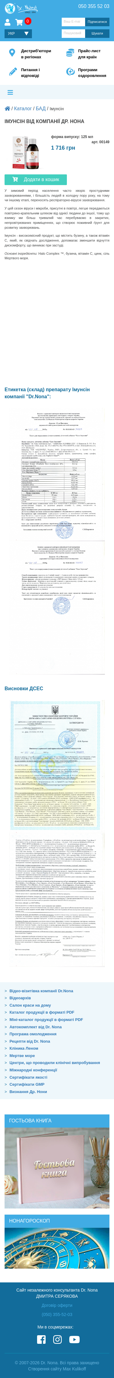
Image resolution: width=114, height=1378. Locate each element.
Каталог (23, 108)
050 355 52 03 (93, 6)
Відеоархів (20, 998)
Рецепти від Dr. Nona (29, 1041)
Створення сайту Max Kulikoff (57, 1368)
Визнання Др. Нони (28, 1091)
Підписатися (97, 22)
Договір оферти (57, 1305)
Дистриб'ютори (36, 54)
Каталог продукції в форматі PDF (41, 1012)
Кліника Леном (23, 1048)
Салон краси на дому (30, 1005)
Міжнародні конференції (33, 1070)
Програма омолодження (33, 1034)
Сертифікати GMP (26, 1084)
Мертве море (22, 1055)
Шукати (97, 33)
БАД (41, 108)
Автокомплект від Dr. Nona (35, 1027)
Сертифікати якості (28, 1077)
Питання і (34, 73)
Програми (91, 73)
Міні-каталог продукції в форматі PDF (46, 1019)
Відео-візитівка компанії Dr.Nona (41, 991)
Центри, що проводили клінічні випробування (54, 1062)
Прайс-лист (91, 54)
